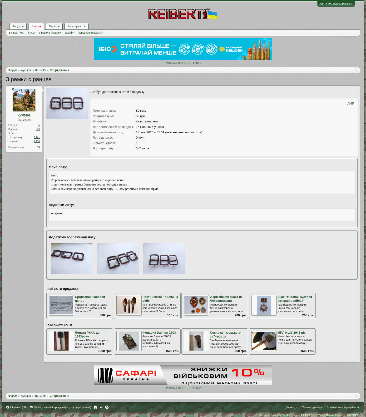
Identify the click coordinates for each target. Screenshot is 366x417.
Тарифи (69, 32)
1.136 (37, 141)
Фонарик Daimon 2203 (159, 332)
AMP (350, 103)
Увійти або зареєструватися (336, 3)
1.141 (37, 137)
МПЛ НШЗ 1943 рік (291, 332)
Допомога (291, 407)
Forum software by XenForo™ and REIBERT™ (309, 415)
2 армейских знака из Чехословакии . (226, 299)
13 (38, 147)
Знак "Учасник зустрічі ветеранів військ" (294, 299)
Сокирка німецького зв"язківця (225, 334)
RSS (107, 407)
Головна (95, 407)
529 (38, 129)
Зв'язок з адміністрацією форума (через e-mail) (62, 407)
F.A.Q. (31, 32)
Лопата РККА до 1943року (87, 334)
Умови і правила (312, 407)
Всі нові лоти (16, 32)
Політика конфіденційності (343, 407)
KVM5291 (24, 115)
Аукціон (36, 26)
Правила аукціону (50, 32)
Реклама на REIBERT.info (183, 63)
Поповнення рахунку (90, 32)
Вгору (101, 407)
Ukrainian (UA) (18, 407)
